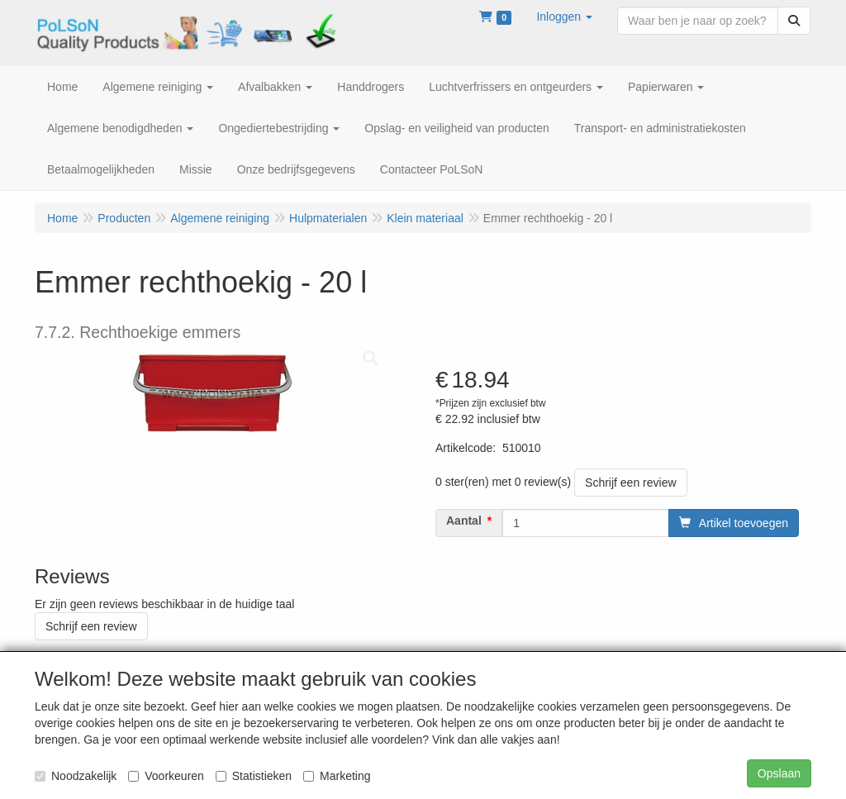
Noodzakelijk (75, 775)
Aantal (464, 520)
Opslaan (779, 773)
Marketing (336, 775)
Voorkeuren (166, 775)
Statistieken (254, 775)
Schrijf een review (631, 482)
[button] (564, 16)
